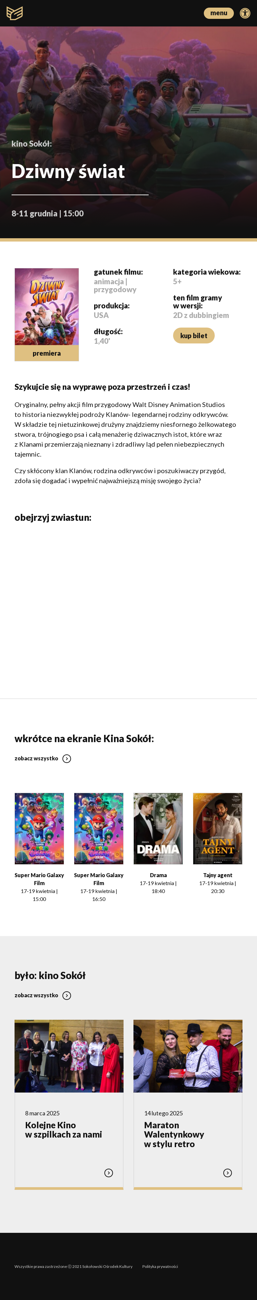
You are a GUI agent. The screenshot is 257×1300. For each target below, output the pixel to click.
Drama (158, 875)
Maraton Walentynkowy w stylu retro (174, 1134)
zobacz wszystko (43, 758)
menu (218, 13)
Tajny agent (218, 875)
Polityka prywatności (160, 1266)
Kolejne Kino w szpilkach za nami (63, 1129)
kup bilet (193, 335)
